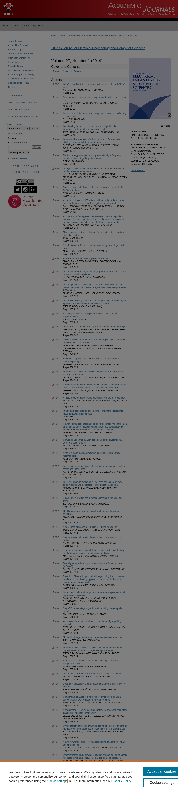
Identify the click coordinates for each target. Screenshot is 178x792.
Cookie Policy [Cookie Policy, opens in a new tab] (122, 781)
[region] (89, 776)
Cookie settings (57, 781)
